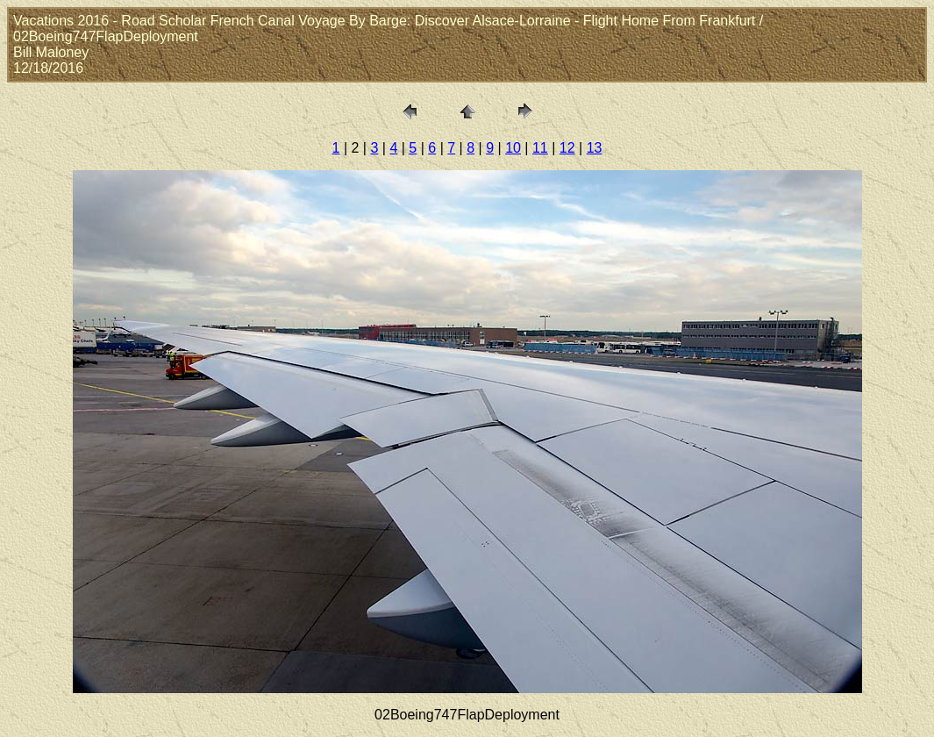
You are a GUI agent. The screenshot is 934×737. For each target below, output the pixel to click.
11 (540, 147)
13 (594, 147)
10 (513, 147)
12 (567, 147)
